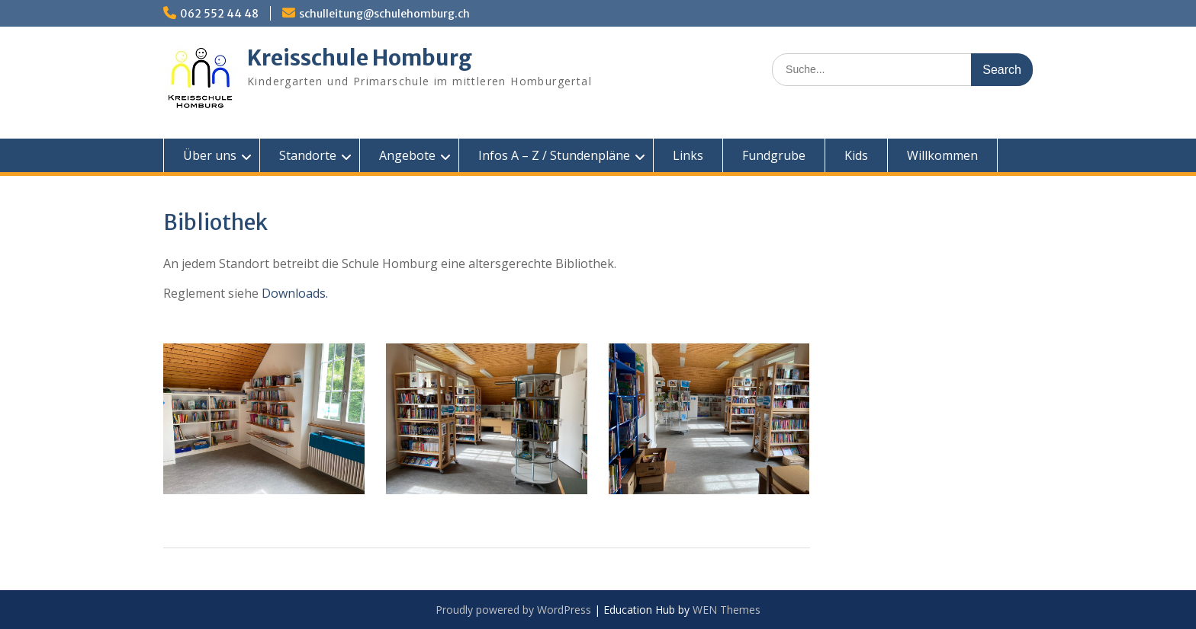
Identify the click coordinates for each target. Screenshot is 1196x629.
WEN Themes (726, 609)
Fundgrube (773, 155)
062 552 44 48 (219, 14)
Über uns (209, 155)
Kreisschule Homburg (359, 58)
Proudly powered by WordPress (513, 609)
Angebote (407, 155)
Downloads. (295, 293)
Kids (856, 155)
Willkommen (942, 155)
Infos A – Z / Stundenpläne (554, 155)
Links (688, 155)
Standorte (307, 155)
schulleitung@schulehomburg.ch (384, 14)
